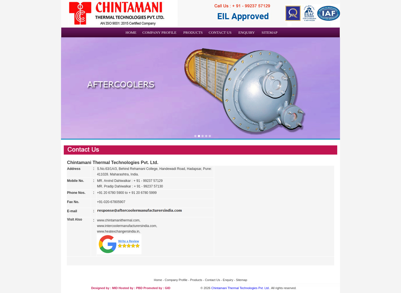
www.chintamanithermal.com (118, 220)
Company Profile (176, 280)
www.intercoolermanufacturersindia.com (126, 226)
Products (196, 280)
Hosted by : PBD (131, 288)
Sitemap (241, 280)
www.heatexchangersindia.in (118, 231)
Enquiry (228, 280)
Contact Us (212, 280)
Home (158, 280)
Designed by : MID (104, 288)
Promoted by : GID (156, 288)
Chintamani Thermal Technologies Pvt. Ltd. (240, 288)
